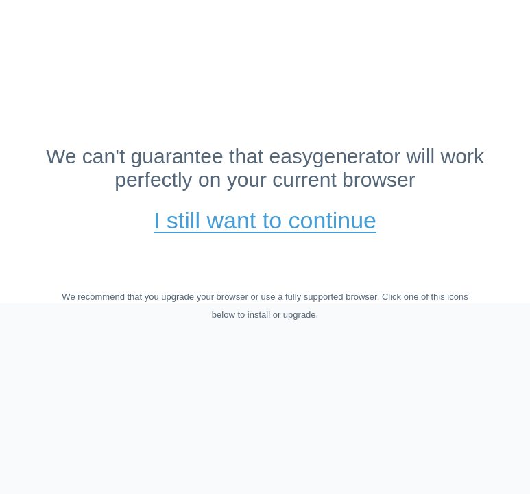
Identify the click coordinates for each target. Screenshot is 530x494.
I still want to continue (265, 221)
